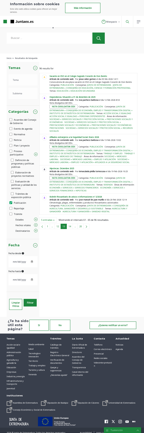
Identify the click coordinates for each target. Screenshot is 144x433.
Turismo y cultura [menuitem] (36, 369)
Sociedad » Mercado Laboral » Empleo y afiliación (88, 159)
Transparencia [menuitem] (79, 367)
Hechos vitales (23, 225)
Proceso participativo (16, 153)
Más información (83, 8)
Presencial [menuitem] (99, 353)
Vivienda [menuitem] (32, 374)
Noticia (15, 140)
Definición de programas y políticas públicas (22, 163)
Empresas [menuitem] (11, 371)
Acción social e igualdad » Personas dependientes (77, 116)
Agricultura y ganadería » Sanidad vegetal (86, 211)
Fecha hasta (16, 271)
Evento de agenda (21, 128)
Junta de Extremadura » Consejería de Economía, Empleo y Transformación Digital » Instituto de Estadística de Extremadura (91, 110)
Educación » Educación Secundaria (76, 90)
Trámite (16, 214)
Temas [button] (14, 68)
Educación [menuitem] (11, 367)
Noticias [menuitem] (119, 344)
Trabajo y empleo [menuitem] (36, 365)
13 (64, 227)
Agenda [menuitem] (119, 349)
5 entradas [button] (49, 220)
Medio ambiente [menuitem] (36, 344)
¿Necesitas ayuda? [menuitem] (58, 375)
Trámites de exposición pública (21, 195)
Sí (39, 325)
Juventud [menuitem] (11, 388)
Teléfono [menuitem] (98, 344)
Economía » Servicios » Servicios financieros (74, 187)
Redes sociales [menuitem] (100, 358)
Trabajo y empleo (113, 153)
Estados (19, 219)
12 (58, 227)
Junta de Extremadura (99, 85)
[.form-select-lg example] (23, 80)
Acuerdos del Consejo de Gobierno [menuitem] (78, 359)
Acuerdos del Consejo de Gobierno (23, 121)
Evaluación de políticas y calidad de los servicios (24, 185)
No (60, 325)
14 (70, 227)
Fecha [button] (14, 245)
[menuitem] (22, 403)
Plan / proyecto (20, 145)
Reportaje (17, 208)
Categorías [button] (18, 111)
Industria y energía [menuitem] (15, 376)
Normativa (17, 134)
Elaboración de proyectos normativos (22, 174)
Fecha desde (16, 253)
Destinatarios (22, 230)
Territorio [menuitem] (33, 361)
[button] (110, 22)
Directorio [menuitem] (77, 352)
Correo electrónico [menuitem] (103, 349)
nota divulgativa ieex (63, 106)
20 (81, 227)
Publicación (18, 202)
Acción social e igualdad (117, 113)
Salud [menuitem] (30, 348)
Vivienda (108, 184)
